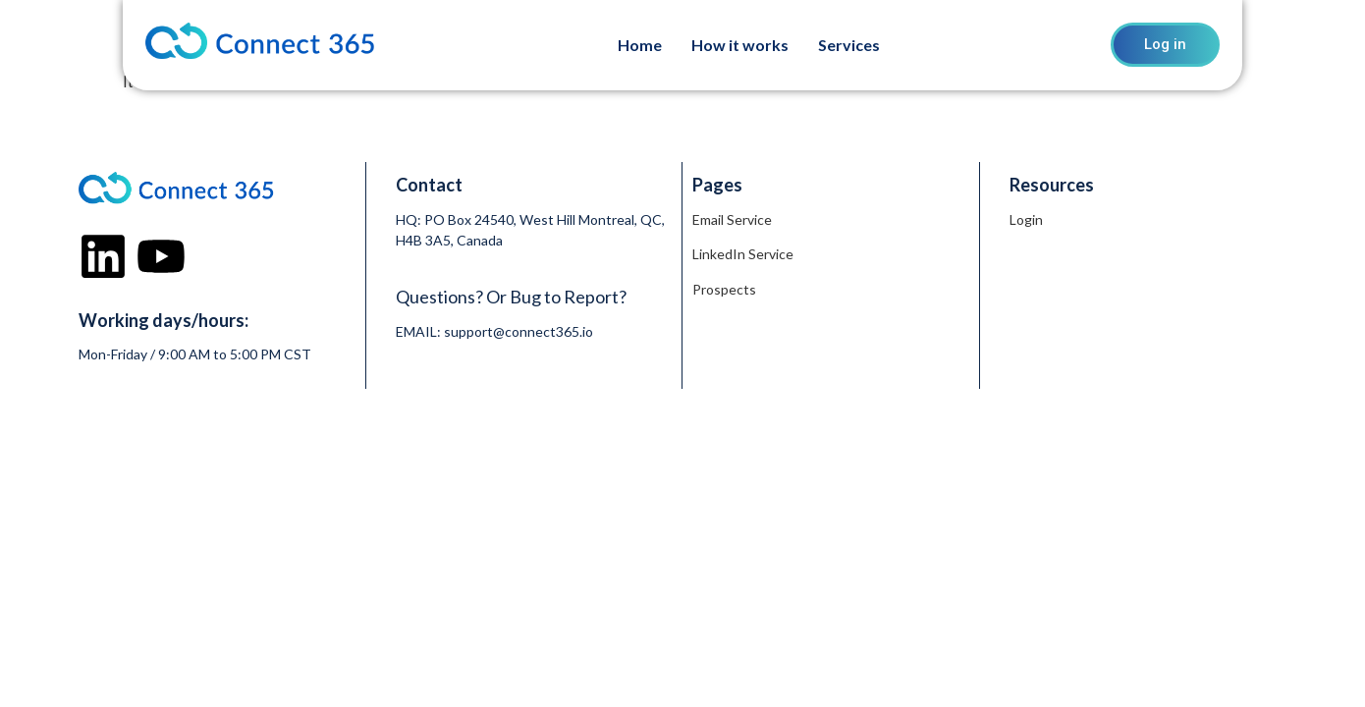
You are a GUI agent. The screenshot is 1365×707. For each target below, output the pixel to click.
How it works (740, 44)
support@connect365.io (518, 331)
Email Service (732, 219)
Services (849, 44)
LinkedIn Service (742, 253)
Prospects (724, 289)
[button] (853, 45)
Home (640, 44)
